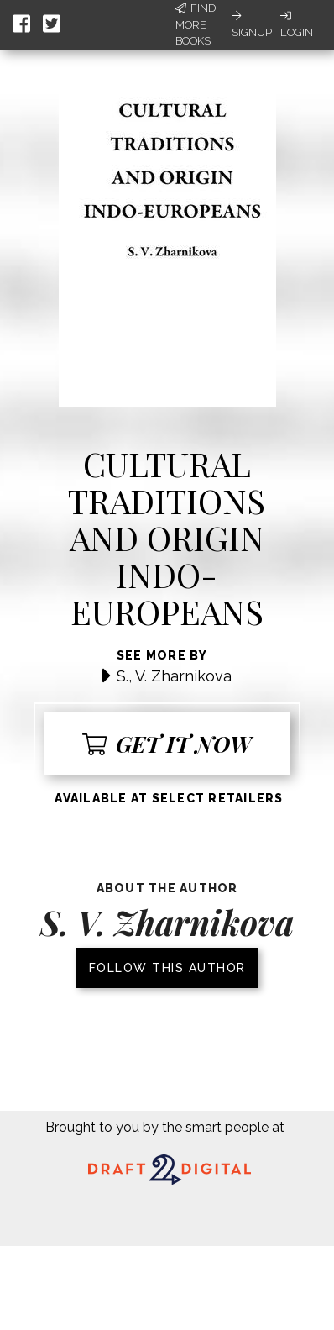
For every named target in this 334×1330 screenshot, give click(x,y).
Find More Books (195, 24)
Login (296, 24)
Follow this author (167, 968)
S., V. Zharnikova (174, 676)
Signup (252, 24)
